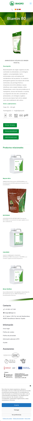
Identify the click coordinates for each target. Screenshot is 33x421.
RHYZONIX (6, 215)
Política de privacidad (18, 418)
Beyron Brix (7, 178)
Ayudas (5, 342)
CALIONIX (6, 252)
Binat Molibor (7, 289)
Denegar (16, 410)
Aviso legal (27, 418)
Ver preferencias (16, 415)
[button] (30, 386)
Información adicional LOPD (11, 339)
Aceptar (16, 405)
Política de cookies (7, 418)
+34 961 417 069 (9, 309)
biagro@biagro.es (9, 313)
